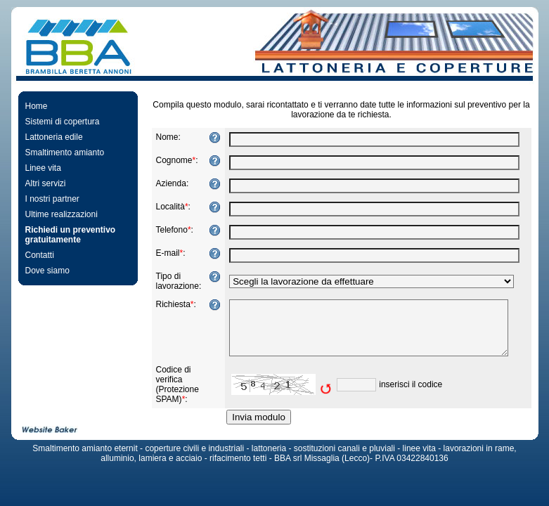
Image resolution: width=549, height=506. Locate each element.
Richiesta (169, 304)
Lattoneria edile (50, 137)
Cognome (170, 160)
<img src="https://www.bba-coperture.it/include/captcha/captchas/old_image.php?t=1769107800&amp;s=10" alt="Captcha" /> (278, 395)
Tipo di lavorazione (173, 281)
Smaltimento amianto (61, 152)
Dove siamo (43, 270)
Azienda (167, 183)
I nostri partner (48, 199)
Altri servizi (41, 183)
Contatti (35, 255)
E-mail (164, 253)
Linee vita (39, 168)
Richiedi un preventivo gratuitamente (66, 235)
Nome (163, 137)
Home (32, 106)
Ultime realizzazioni (57, 214)
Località (166, 207)
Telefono (167, 230)
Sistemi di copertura (58, 121)
